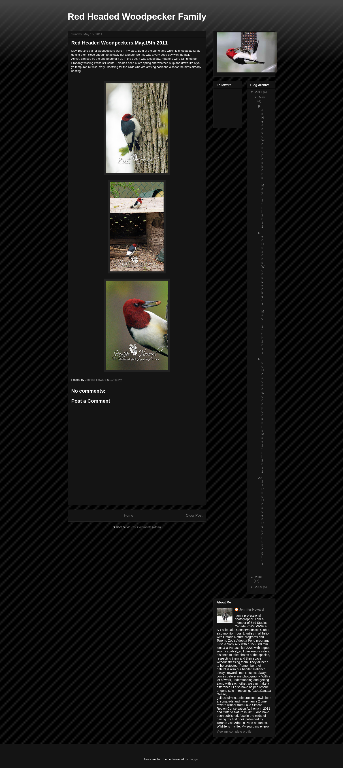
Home (128, 515)
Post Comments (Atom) (146, 527)
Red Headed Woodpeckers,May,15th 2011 (261, 166)
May (262, 97)
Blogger (193, 759)
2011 (259, 92)
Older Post (194, 515)
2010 (258, 577)
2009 (259, 587)
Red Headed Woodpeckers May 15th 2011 (261, 415)
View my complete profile (234, 731)
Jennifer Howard (251, 609)
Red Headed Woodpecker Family (137, 16)
